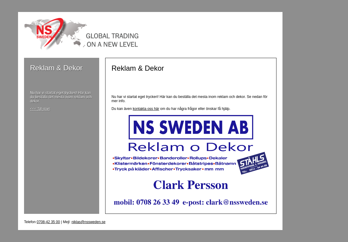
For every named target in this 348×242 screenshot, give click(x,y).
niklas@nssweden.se (88, 222)
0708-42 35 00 (48, 222)
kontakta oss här (146, 109)
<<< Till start (40, 109)
